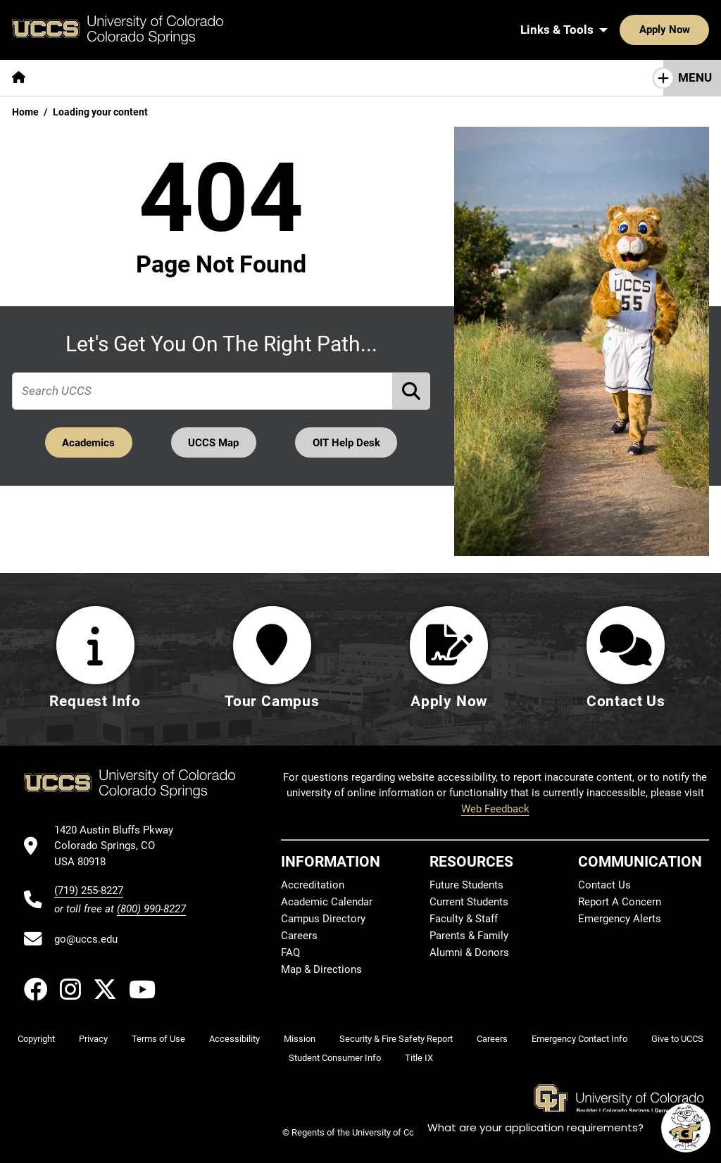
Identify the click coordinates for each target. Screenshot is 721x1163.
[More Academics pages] (167, 78)
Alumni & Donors (469, 952)
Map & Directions (321, 969)
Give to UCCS (677, 1038)
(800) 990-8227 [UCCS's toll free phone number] (151, 909)
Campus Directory (323, 918)
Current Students (469, 901)
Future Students (466, 885)
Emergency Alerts (619, 918)
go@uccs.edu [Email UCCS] (86, 939)
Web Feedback (495, 809)
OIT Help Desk (347, 442)
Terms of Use (158, 1038)
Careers (299, 935)
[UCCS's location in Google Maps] (120, 846)
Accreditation (312, 885)
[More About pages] (76, 78)
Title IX (419, 1058)
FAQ (290, 952)
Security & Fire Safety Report (396, 1038)
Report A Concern (619, 901)
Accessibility (234, 1038)
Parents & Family (469, 935)
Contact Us (604, 885)
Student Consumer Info (335, 1058)
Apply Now (621, 29)
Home (25, 112)
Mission (299, 1038)
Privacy (93, 1038)
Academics (87, 442)
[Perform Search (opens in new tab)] (412, 390)
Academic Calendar (326, 901)
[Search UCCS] (693, 29)
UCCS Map (214, 442)
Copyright (36, 1038)
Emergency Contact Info (579, 1038)
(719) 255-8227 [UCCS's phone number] (88, 890)
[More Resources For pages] (535, 78)
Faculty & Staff (464, 918)
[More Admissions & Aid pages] (290, 78)
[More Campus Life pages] (417, 78)
